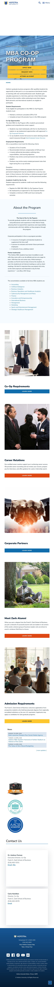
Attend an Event (27, 76)
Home (8, 82)
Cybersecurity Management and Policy (23, 294)
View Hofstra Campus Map (27, 944)
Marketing (14, 305)
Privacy (32, 974)
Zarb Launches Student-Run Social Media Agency (25, 735)
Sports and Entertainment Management (23, 307)
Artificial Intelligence (17, 287)
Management (15, 303)
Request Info (27, 72)
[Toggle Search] (3, 35)
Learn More (27, 391)
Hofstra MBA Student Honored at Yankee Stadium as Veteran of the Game (26, 741)
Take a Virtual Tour (27, 947)
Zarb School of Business (16, 46)
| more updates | (41, 750)
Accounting (15, 284)
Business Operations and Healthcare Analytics (26, 291)
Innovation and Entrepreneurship (21, 298)
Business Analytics (17, 289)
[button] (50, 982)
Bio (14, 865)
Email (10, 865)
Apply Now (27, 68)
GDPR (36, 974)
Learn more (27, 475)
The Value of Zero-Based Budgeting (20, 746)
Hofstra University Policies (23, 974)
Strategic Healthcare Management (22, 310)
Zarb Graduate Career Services (35, 138)
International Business (18, 300)
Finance (13, 296)
